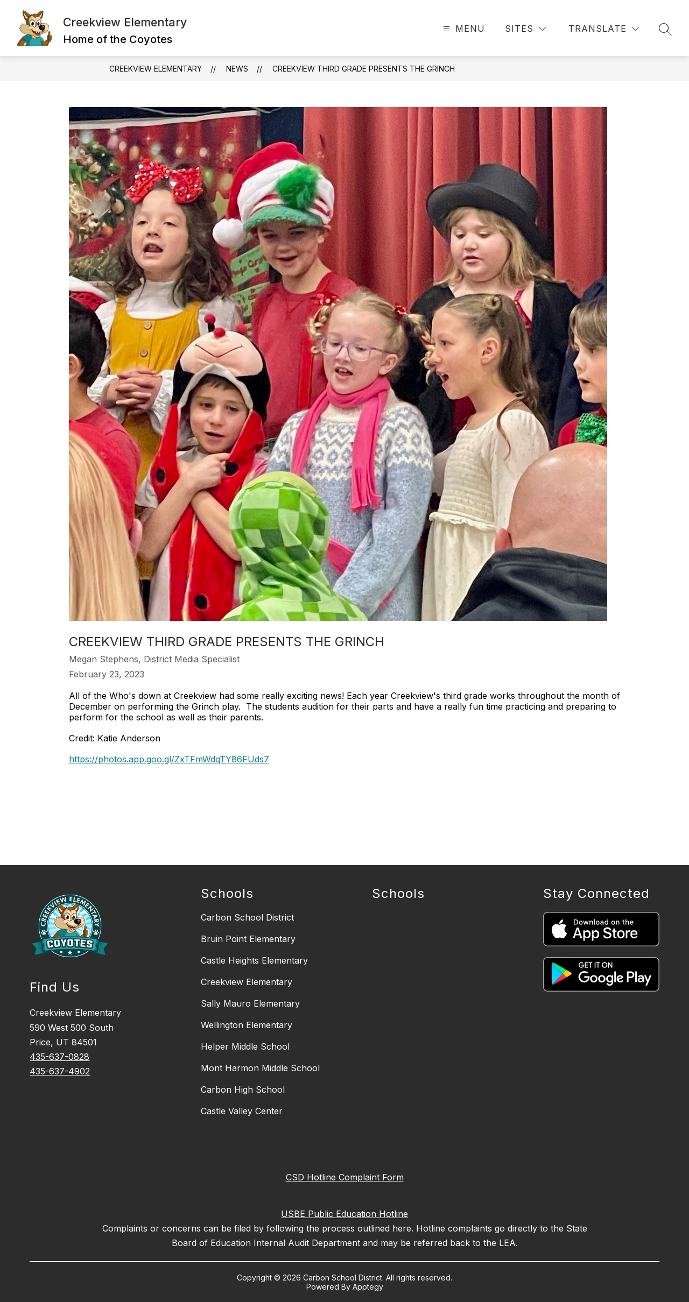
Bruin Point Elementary (248, 938)
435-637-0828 (59, 1056)
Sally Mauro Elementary (250, 1003)
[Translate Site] (604, 29)
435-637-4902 (60, 1071)
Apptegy (368, 1286)
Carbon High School (243, 1089)
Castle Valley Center (242, 1111)
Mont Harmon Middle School (260, 1068)
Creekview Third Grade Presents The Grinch (363, 68)
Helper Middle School (245, 1046)
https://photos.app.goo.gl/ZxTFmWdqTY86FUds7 (169, 759)
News (237, 68)
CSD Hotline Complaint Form (345, 1177)
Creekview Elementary (155, 68)
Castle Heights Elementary (254, 960)
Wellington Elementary (246, 1025)
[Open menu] (462, 29)
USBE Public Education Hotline (344, 1213)
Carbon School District (247, 917)
